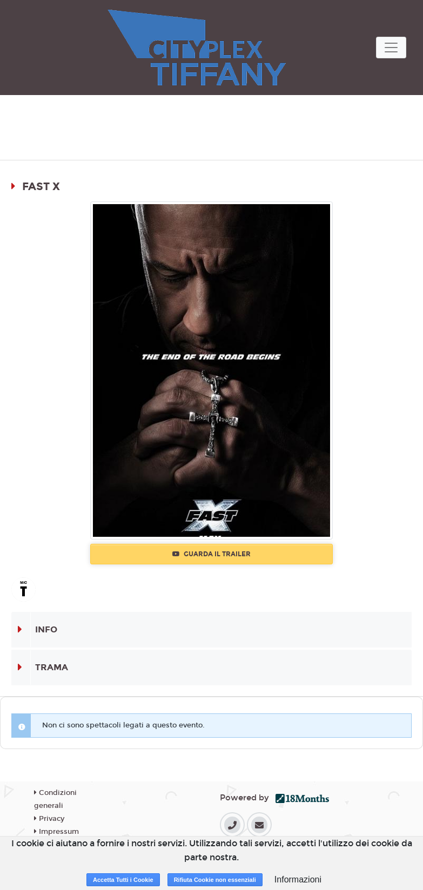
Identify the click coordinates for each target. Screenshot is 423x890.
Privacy (49, 818)
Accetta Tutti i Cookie (123, 879)
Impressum (56, 831)
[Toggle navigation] (391, 47)
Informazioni (297, 879)
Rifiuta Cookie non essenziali (215, 879)
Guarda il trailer (211, 554)
